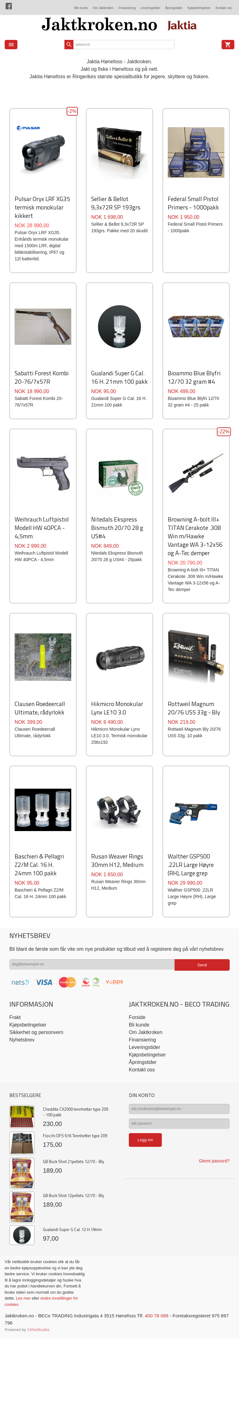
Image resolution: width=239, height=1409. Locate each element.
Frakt (15, 1120)
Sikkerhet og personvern (36, 1135)
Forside (137, 1120)
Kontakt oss (224, 8)
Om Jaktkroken (103, 8)
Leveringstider (150, 8)
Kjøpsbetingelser (198, 8)
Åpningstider (174, 8)
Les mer (24, 1400)
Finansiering (127, 8)
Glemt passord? (214, 1267)
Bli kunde (139, 1127)
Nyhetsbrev (22, 1142)
